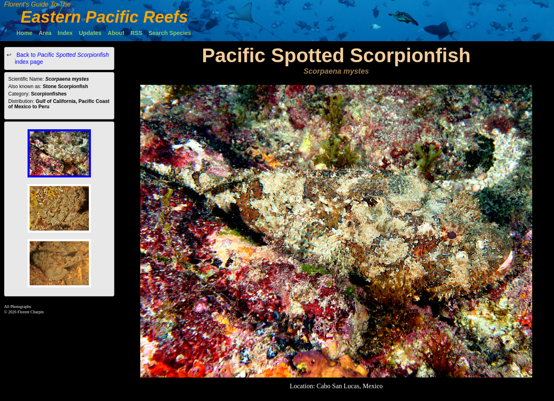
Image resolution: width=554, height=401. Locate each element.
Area (45, 33)
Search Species (169, 33)
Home (24, 33)
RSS (136, 33)
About (116, 33)
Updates (90, 33)
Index (65, 33)
